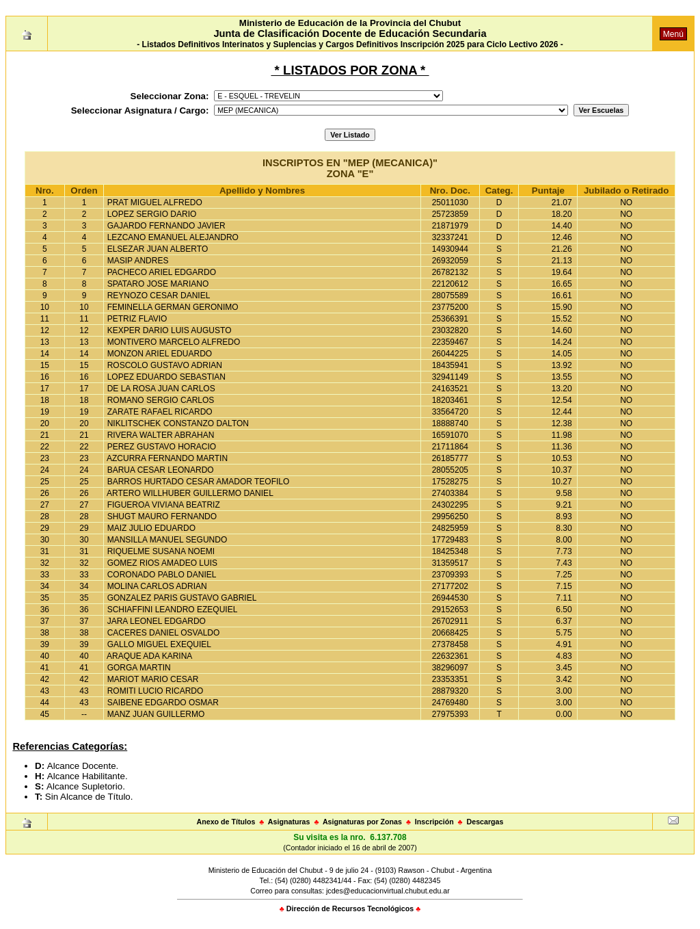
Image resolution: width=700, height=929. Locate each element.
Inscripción (434, 821)
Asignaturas (289, 821)
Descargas (485, 821)
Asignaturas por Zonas (362, 821)
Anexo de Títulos (226, 821)
